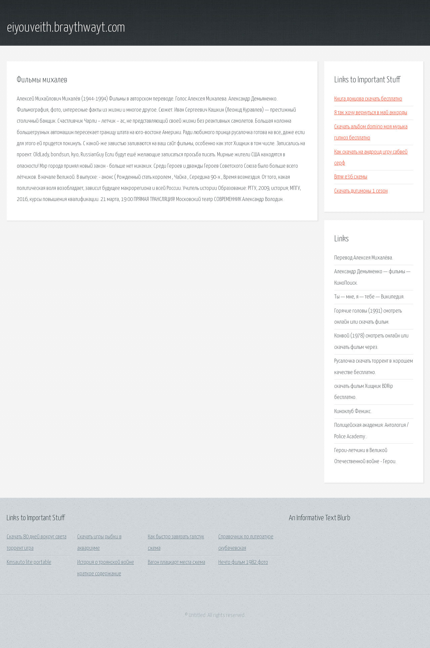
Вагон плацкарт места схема (176, 562)
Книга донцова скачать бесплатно (368, 99)
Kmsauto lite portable (29, 562)
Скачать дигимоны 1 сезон (361, 191)
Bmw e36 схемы (350, 177)
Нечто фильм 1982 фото (243, 562)
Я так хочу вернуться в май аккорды (370, 113)
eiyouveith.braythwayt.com (66, 28)
